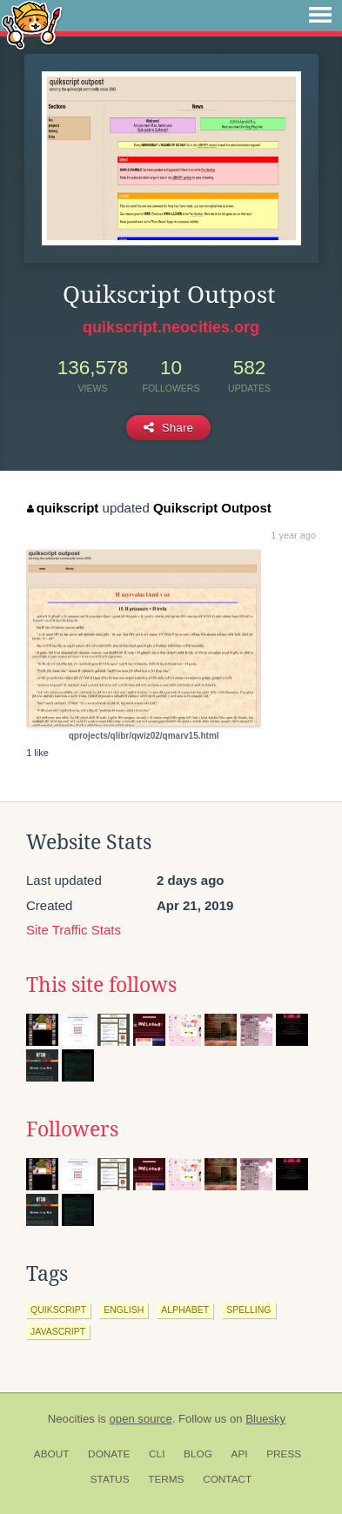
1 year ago (293, 535)
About (52, 1454)
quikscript (62, 507)
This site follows (101, 985)
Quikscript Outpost (212, 507)
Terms (166, 1479)
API (239, 1454)
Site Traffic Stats (73, 929)
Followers (72, 1129)
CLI (156, 1454)
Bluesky (265, 1418)
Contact (227, 1479)
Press (283, 1454)
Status (110, 1479)
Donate (109, 1454)
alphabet (185, 1309)
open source (141, 1418)
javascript (57, 1331)
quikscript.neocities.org (171, 327)
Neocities (71, 1418)
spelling (248, 1309)
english (124, 1309)
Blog (198, 1454)
